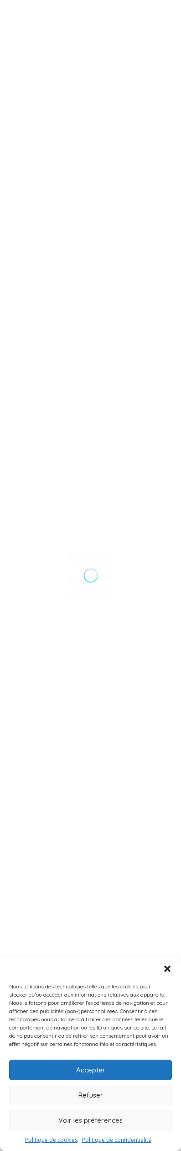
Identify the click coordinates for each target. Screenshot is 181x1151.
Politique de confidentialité (116, 1140)
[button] (167, 968)
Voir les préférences (90, 1120)
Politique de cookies (51, 1140)
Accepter (90, 1070)
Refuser (90, 1095)
